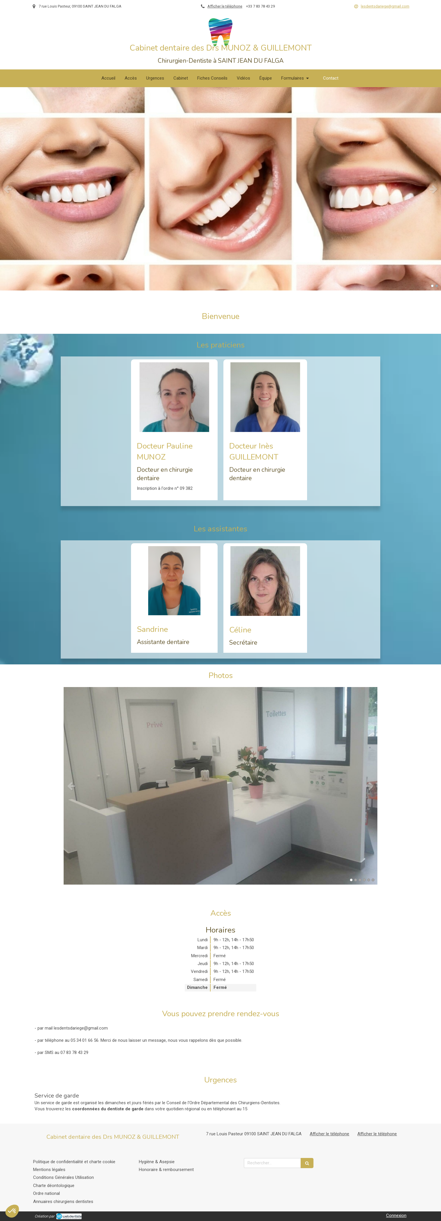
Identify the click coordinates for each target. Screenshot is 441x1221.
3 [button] (359, 879)
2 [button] (436, 285)
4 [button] (364, 879)
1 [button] (432, 285)
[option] (220, 189)
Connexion (396, 1215)
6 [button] (373, 879)
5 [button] (368, 879)
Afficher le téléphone (224, 6)
